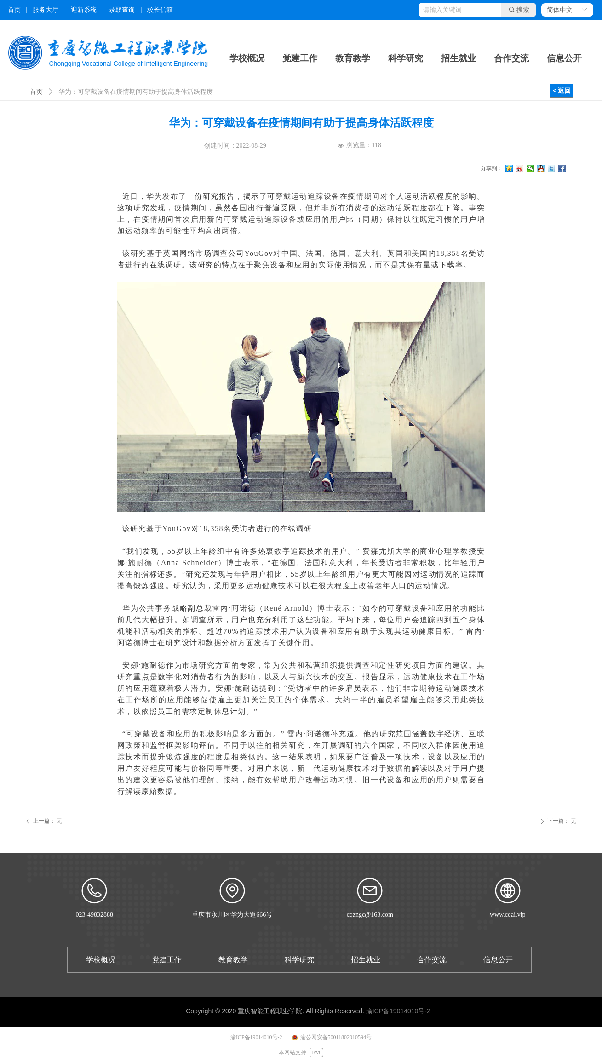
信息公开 (564, 58)
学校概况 (246, 58)
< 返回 (562, 90)
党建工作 (299, 58)
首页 (36, 91)
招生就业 (458, 58)
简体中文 (560, 9)
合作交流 (511, 58)
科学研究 (405, 58)
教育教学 (352, 58)
